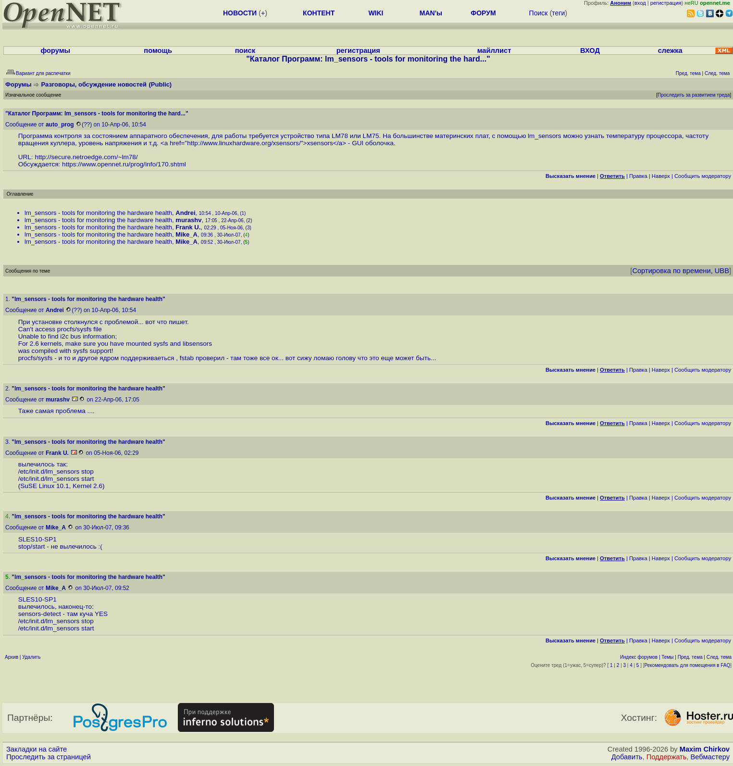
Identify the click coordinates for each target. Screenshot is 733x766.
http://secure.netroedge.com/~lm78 (85, 157)
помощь (158, 50)
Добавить (627, 757)
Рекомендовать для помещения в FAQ (688, 665)
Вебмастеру (710, 757)
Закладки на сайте (36, 749)
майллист (494, 50)
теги (558, 13)
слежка (670, 50)
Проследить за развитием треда (694, 95)
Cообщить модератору (702, 176)
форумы (55, 50)
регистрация (666, 3)
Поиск (538, 13)
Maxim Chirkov (705, 749)
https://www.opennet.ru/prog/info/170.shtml (124, 164)
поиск (245, 50)
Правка (638, 176)
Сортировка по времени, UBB (680, 271)
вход (640, 3)
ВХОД (590, 50)
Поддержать (666, 757)
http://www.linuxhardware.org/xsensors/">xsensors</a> (266, 143)
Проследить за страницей (48, 757)
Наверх (661, 176)
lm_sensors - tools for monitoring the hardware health (98, 212)
